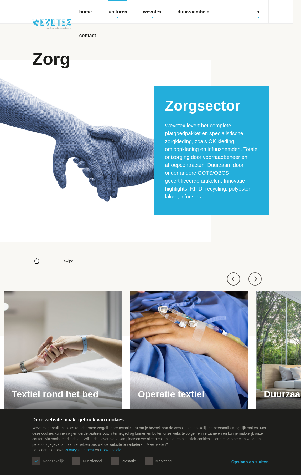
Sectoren (117, 13)
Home (85, 11)
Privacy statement (79, 450)
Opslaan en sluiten (250, 462)
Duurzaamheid (194, 11)
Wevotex (152, 13)
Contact (87, 35)
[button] (233, 279)
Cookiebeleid (110, 450)
